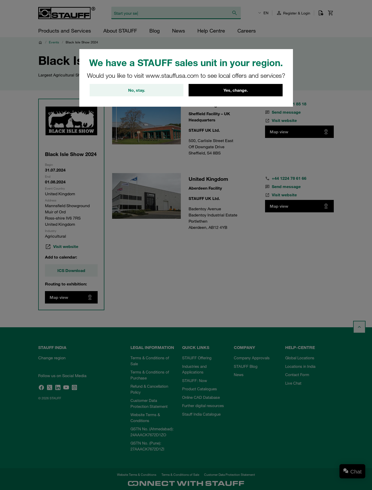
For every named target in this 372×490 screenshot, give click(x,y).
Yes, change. (235, 90)
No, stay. (136, 90)
